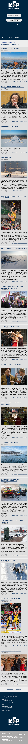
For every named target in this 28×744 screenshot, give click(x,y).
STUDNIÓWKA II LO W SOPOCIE (10, 326)
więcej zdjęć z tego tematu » (19, 81)
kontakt (17, 37)
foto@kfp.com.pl (9, 702)
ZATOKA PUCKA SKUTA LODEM (10, 48)
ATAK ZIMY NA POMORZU (8, 560)
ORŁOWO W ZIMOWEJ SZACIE (10, 442)
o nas (10, 37)
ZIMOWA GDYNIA (6, 157)
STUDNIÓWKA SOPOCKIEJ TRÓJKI (11, 651)
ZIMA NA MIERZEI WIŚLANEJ (9, 126)
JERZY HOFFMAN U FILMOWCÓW (11, 364)
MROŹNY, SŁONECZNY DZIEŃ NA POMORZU (14, 248)
